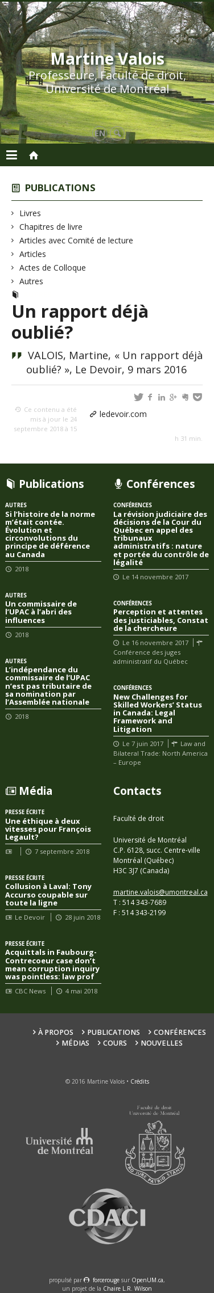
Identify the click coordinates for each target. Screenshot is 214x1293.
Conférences (180, 1032)
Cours (115, 1043)
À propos (55, 1032)
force (106, 1280)
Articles (33, 254)
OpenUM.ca (147, 1280)
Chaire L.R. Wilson (127, 1288)
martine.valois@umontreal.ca (160, 892)
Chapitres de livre (51, 226)
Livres (30, 213)
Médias (75, 1043)
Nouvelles (162, 1043)
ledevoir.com (123, 413)
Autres (31, 281)
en (99, 133)
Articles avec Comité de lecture (76, 240)
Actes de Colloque (53, 267)
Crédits (139, 1081)
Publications (60, 187)
